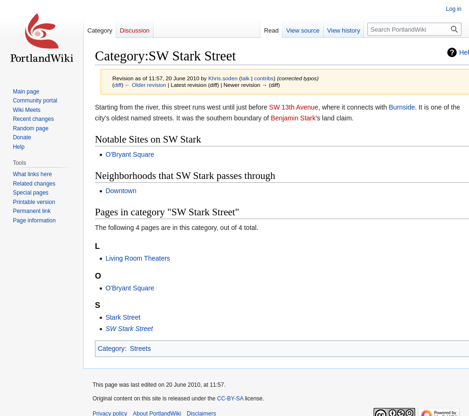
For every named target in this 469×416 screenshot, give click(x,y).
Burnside (402, 107)
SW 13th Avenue (293, 107)
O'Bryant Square (129, 154)
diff (117, 85)
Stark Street (122, 317)
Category (111, 348)
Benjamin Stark (293, 118)
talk (245, 78)
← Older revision (145, 85)
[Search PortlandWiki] (414, 29)
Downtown (120, 191)
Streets (140, 348)
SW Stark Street (129, 328)
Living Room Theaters (137, 258)
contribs (263, 78)
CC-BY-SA (230, 398)
